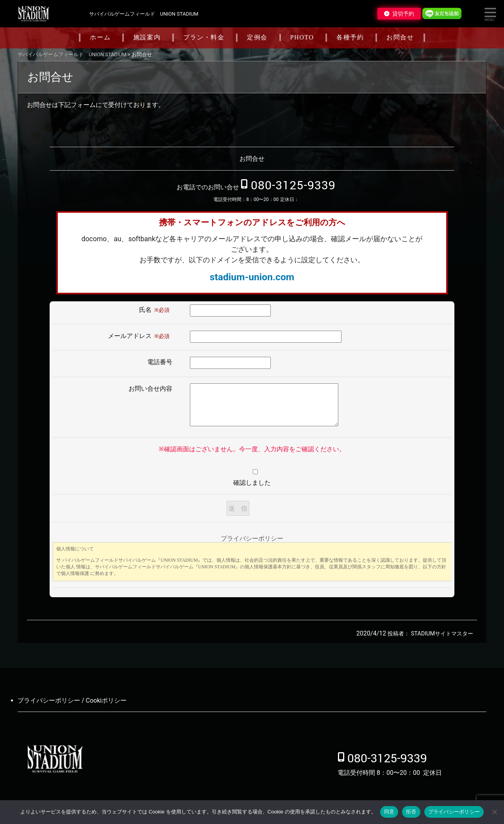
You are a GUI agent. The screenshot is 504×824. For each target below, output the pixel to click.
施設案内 (147, 37)
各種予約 (350, 37)
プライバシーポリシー (454, 812)
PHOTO (302, 37)
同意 (389, 812)
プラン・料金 (204, 37)
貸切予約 (403, 14)
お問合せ (400, 37)
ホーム (100, 37)
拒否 (411, 812)
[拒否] (494, 812)
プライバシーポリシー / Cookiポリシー (72, 700)
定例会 (257, 37)
